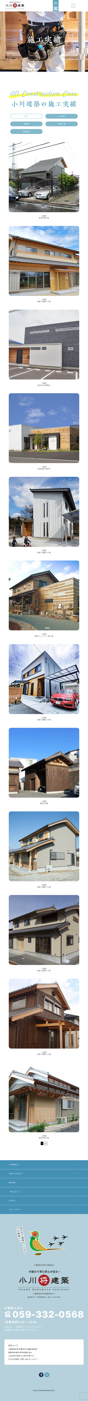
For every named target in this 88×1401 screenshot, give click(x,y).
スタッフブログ (15, 1209)
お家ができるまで (15, 1174)
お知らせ (12, 1200)
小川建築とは (14, 1164)
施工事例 (12, 1182)
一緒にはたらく (15, 1191)
